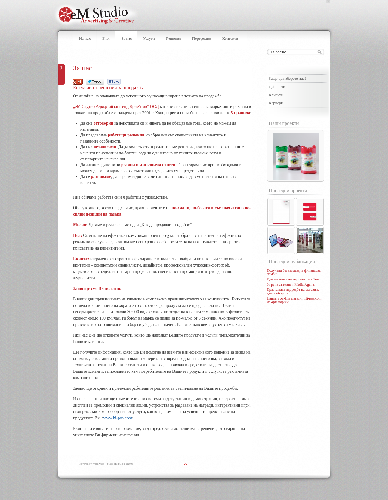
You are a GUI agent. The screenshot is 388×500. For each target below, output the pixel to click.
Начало (85, 38)
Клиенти (276, 94)
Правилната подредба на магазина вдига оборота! (293, 291)
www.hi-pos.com (117, 418)
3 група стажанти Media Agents (291, 284)
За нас (127, 38)
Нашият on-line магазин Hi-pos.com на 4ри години (294, 300)
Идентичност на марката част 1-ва (293, 279)
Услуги (149, 38)
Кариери (276, 103)
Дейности (277, 86)
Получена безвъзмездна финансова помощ (294, 272)
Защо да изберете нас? (287, 78)
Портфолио (201, 38)
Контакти (230, 38)
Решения (173, 38)
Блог (106, 38)
